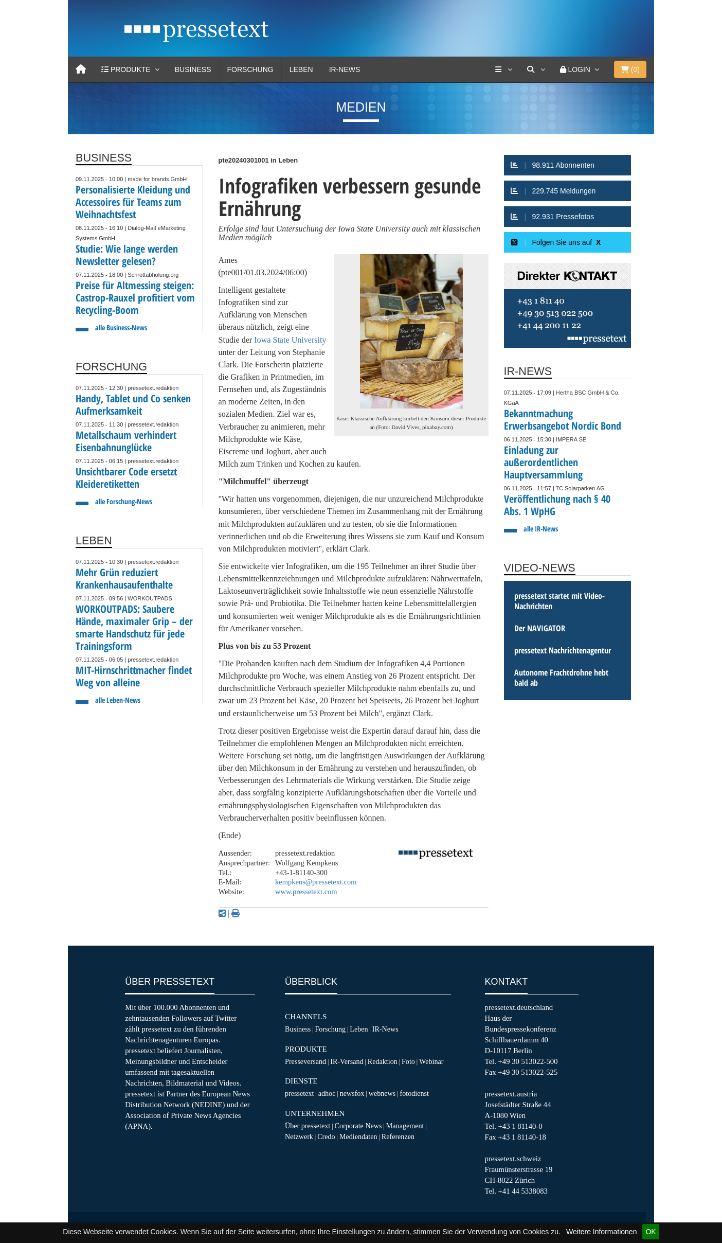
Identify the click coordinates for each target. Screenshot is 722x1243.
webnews (382, 1093)
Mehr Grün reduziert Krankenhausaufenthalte (124, 578)
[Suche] (535, 69)
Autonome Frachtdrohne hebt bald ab (561, 677)
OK (650, 1232)
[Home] (81, 69)
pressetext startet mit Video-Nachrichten (559, 601)
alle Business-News (121, 327)
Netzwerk (299, 1136)
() (630, 69)
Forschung (250, 69)
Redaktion (383, 1061)
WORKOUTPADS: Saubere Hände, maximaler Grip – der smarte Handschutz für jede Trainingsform (134, 627)
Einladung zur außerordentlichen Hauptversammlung (543, 462)
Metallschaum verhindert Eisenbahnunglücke (126, 441)
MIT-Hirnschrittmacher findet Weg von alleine (134, 676)
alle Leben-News (117, 700)
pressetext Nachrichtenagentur (562, 650)
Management (405, 1126)
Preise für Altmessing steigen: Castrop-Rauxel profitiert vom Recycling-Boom (135, 297)
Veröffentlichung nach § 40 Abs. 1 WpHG (557, 505)
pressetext (299, 1093)
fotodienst (414, 1093)
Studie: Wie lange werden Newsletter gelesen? (127, 255)
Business (193, 69)
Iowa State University (290, 339)
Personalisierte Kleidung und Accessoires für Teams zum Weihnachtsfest (133, 202)
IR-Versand (346, 1061)
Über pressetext (307, 1126)
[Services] (503, 69)
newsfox (352, 1093)
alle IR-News (541, 529)
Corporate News (358, 1126)
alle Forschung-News (123, 501)
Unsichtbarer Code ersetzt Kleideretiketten (126, 478)
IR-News (344, 69)
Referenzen (398, 1136)
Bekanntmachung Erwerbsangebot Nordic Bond (562, 419)
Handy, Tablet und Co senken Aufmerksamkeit (133, 405)
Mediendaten (358, 1136)
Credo (326, 1136)
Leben (301, 69)
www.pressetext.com (306, 891)
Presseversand (305, 1061)
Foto (408, 1061)
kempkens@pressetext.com (316, 882)
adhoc (327, 1093)
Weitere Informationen (601, 1232)
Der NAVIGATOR (539, 628)
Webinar (431, 1061)
